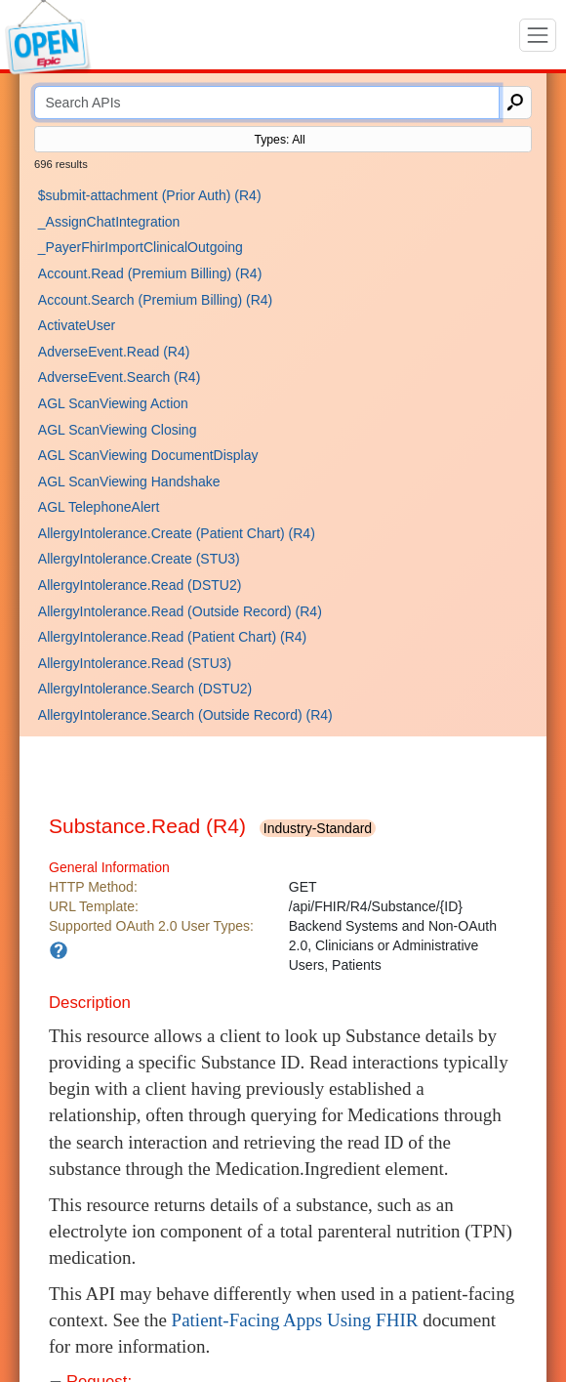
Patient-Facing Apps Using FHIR (295, 1320)
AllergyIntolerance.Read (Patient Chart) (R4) (172, 637)
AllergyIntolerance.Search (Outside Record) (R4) (185, 715)
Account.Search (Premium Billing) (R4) (155, 300)
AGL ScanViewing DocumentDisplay (148, 455)
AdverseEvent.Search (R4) (119, 377)
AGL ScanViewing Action (113, 403)
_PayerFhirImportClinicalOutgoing (140, 247)
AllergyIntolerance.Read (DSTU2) (140, 585)
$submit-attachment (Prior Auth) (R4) (150, 195)
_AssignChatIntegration (109, 222)
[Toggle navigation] (537, 35)
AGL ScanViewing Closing (117, 430)
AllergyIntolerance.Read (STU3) (134, 663)
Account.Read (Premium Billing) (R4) (150, 273)
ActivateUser (76, 325)
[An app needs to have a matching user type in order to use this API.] (58, 950)
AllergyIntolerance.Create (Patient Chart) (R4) (176, 533)
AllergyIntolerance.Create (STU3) (139, 558)
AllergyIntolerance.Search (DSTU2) (145, 688)
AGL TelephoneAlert (99, 507)
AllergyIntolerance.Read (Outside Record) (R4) (180, 611)
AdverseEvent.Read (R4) (114, 351)
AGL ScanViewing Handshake (129, 481)
